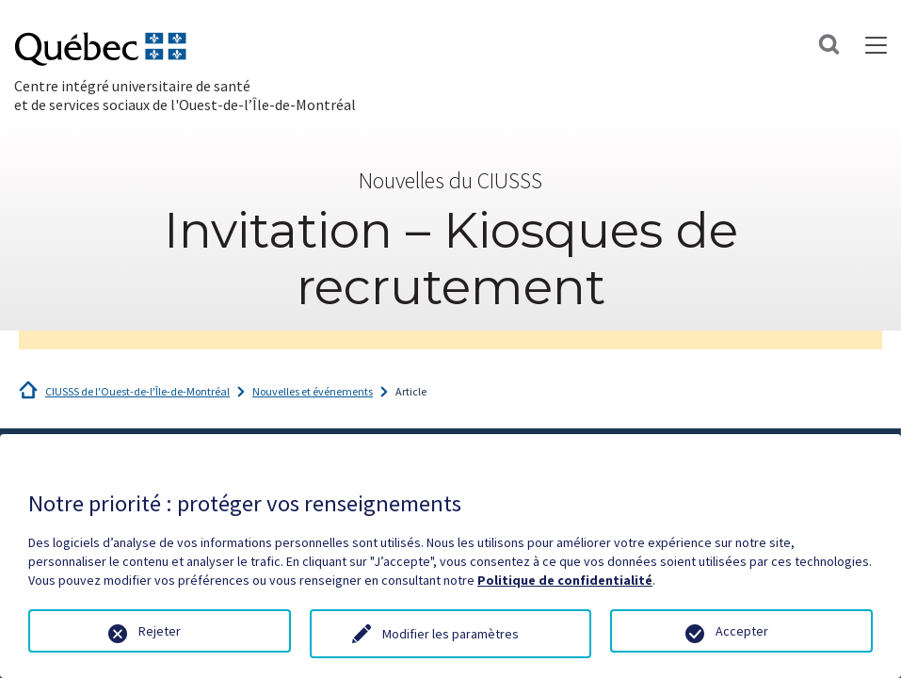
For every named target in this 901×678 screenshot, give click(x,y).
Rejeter (159, 630)
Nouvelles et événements (312, 391)
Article (410, 391)
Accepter (742, 630)
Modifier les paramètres (450, 633)
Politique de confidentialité (564, 580)
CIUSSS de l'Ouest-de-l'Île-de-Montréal (137, 391)
